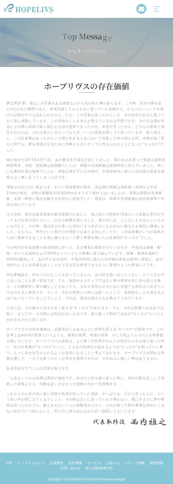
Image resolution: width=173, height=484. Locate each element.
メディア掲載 (134, 463)
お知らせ (113, 463)
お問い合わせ (70, 468)
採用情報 (156, 463)
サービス (94, 463)
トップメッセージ (31, 463)
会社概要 (75, 463)
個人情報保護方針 (99, 468)
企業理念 (57, 463)
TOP (9, 463)
